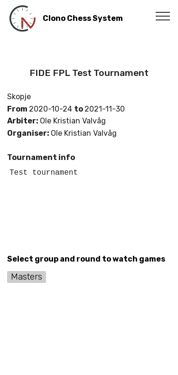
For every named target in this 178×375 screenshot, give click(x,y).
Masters (26, 276)
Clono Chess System (83, 18)
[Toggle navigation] (163, 15)
